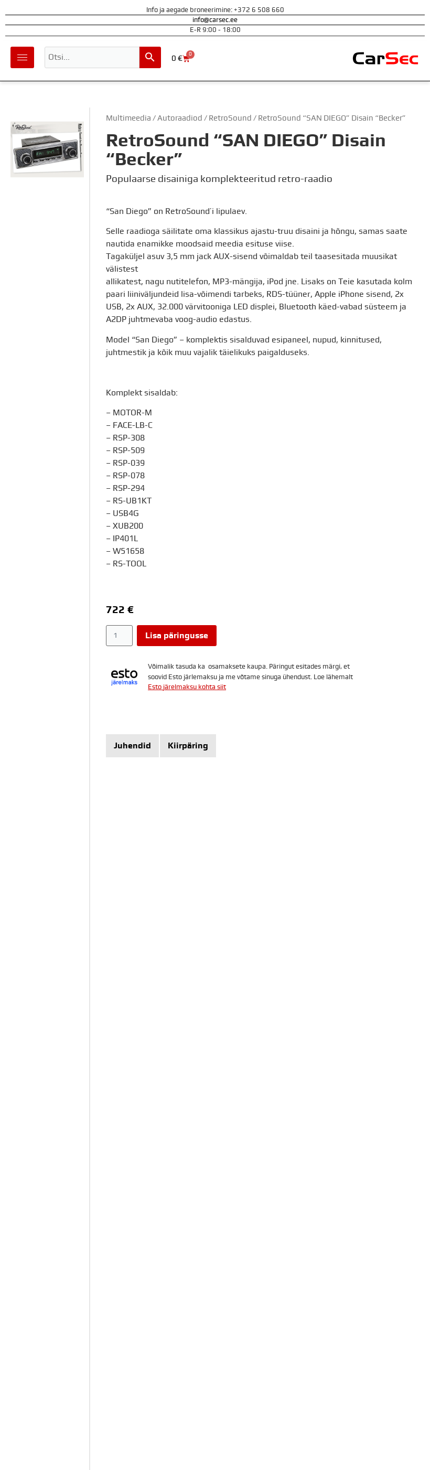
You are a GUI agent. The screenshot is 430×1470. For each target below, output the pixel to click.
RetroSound (230, 118)
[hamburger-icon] (22, 57)
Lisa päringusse (176, 635)
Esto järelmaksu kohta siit (187, 687)
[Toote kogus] (119, 635)
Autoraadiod (179, 118)
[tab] (132, 745)
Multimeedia (128, 118)
